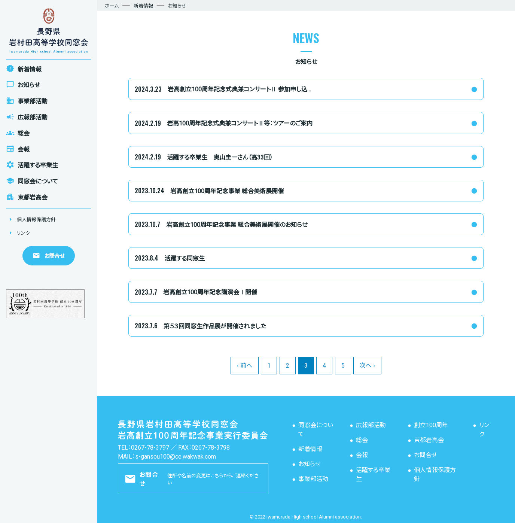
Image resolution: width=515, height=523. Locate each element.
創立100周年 (431, 425)
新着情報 (310, 449)
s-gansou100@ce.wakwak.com (175, 456)
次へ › (367, 365)
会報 (362, 455)
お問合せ (425, 455)
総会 (362, 440)
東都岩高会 (429, 440)
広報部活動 (371, 425)
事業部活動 (313, 479)
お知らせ (309, 464)
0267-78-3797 (150, 447)
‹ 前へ (244, 365)
